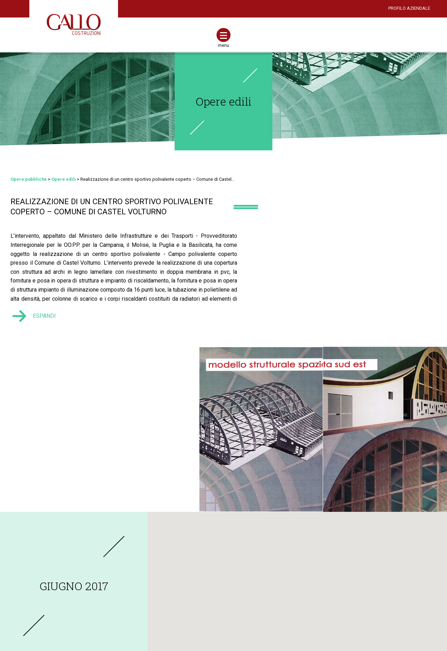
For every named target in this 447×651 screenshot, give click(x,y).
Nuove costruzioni (199, 555)
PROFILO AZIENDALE (409, 8)
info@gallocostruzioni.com (74, 598)
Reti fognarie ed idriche (356, 577)
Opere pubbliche (29, 180)
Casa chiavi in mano (201, 620)
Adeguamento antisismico (207, 577)
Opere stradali (347, 566)
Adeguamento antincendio (208, 588)
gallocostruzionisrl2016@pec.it (74, 609)
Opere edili (224, 101)
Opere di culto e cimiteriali (359, 588)
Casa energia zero (199, 609)
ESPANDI (45, 332)
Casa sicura (192, 598)
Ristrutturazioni (196, 566)
